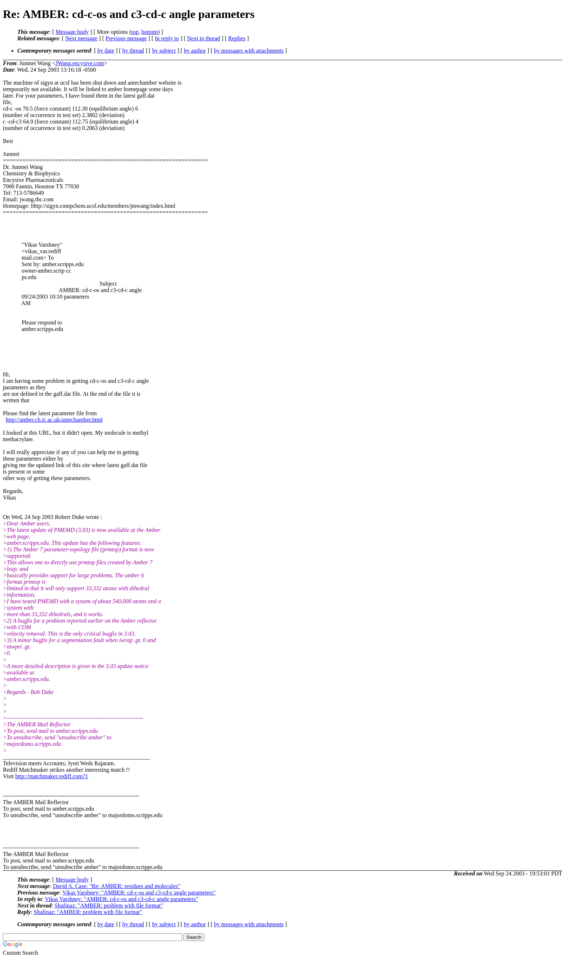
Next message (81, 38)
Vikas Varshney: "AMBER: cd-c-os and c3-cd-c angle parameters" (138, 892)
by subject (163, 51)
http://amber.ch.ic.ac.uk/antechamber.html (54, 420)
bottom (149, 32)
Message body (72, 32)
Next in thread (203, 38)
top (134, 32)
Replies (236, 38)
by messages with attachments (249, 51)
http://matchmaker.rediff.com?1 (51, 776)
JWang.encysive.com (79, 63)
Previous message (126, 38)
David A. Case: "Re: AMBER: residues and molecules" (116, 886)
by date (105, 51)
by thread (133, 51)
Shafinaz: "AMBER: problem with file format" (109, 905)
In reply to (167, 38)
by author (195, 51)
